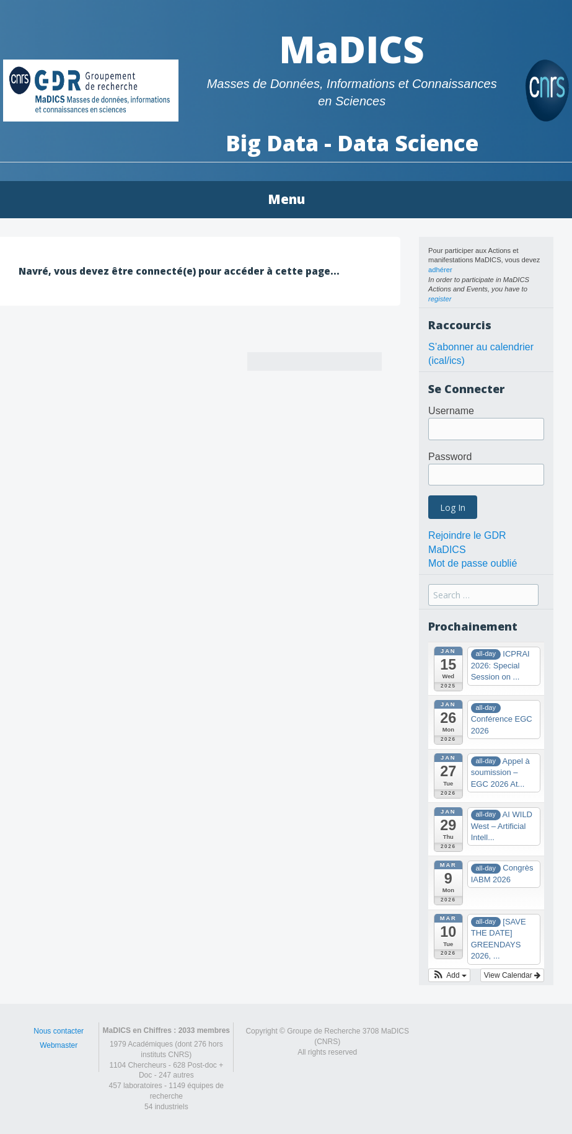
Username (451, 410)
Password (450, 456)
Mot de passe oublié (472, 563)
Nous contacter (58, 1031)
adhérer (440, 269)
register (439, 299)
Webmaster (58, 1045)
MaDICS (352, 49)
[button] (449, 975)
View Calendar (512, 975)
